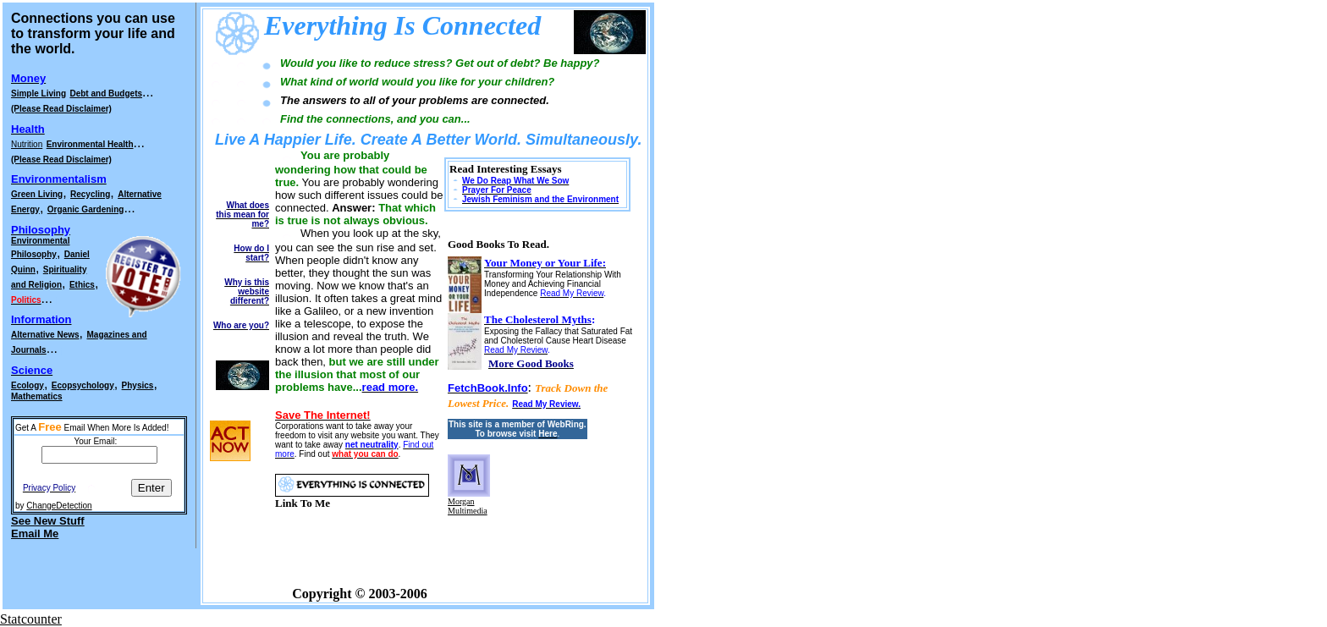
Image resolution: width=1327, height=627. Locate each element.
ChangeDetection (58, 505)
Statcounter (31, 619)
